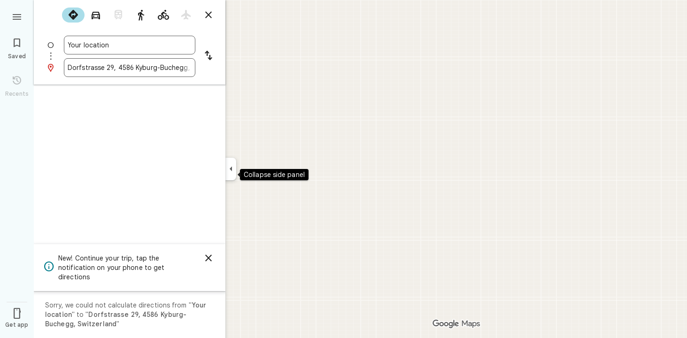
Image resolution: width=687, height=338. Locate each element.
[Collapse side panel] (230, 169)
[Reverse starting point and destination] (208, 56)
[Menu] (17, 16)
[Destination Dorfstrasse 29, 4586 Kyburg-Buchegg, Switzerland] (130, 67)
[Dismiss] (208, 258)
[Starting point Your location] (130, 45)
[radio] (73, 15)
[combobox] (130, 45)
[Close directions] (208, 15)
